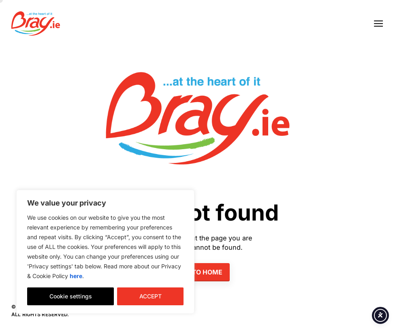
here (76, 275)
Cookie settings (70, 296)
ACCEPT (150, 296)
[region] (105, 252)
